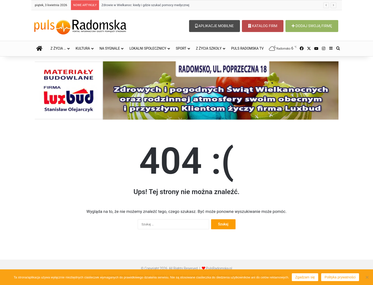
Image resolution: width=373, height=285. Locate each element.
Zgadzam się (305, 277)
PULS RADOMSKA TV (247, 48)
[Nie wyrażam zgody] (366, 277)
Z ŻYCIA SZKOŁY (209, 48)
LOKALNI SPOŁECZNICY (147, 48)
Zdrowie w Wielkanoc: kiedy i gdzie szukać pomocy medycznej (145, 5)
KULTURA (83, 48)
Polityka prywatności (340, 277)
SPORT (181, 48)
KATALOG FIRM (262, 26)
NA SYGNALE (110, 48)
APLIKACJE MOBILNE (214, 26)
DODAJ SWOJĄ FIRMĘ (312, 26)
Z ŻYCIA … (58, 48)
